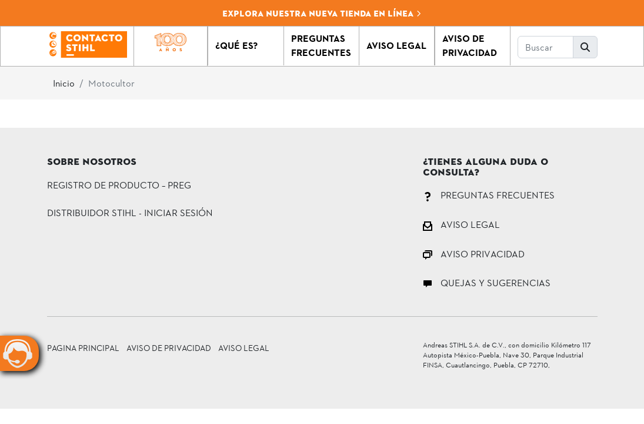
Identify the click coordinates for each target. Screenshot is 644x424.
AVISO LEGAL (461, 224)
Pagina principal (83, 347)
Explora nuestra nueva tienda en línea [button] (322, 13)
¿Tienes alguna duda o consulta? (485, 167)
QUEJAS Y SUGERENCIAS (486, 282)
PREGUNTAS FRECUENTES (489, 194)
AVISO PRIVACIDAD (474, 253)
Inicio (64, 83)
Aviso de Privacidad (168, 347)
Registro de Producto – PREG (119, 184)
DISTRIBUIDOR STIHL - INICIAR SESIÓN (130, 212)
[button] (245, 45)
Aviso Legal (243, 347)
